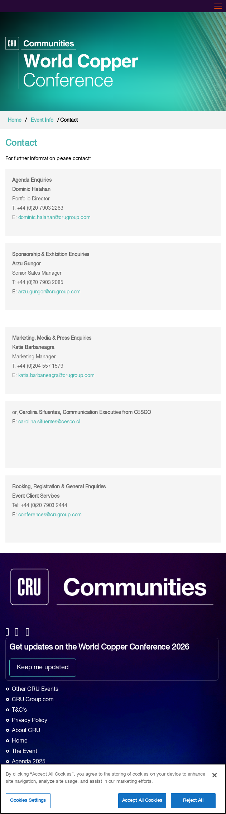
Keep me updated (43, 667)
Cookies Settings (28, 800)
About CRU (26, 731)
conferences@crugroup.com (50, 514)
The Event (24, 751)
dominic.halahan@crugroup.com (54, 217)
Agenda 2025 (28, 762)
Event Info (42, 120)
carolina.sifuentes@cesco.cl (49, 421)
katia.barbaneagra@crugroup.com (56, 375)
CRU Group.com (33, 700)
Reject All (193, 800)
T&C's (19, 710)
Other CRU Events (35, 689)
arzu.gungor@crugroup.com (49, 291)
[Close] (214, 775)
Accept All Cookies (142, 800)
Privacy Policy (29, 721)
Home (14, 120)
